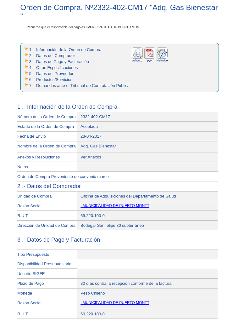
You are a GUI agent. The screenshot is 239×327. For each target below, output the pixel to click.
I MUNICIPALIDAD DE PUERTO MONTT (115, 206)
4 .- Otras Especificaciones (53, 67)
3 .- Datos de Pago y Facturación (59, 61)
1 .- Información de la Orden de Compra (65, 49)
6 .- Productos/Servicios (50, 79)
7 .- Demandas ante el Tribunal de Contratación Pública (79, 85)
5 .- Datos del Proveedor (51, 73)
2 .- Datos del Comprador (52, 55)
